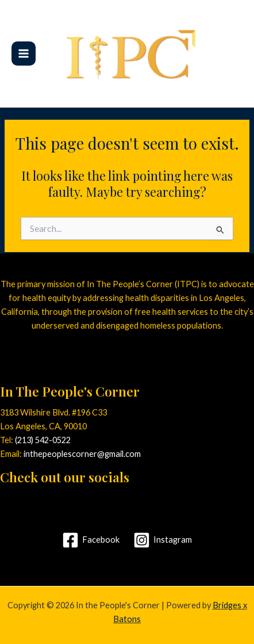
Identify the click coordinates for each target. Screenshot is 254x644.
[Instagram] (162, 540)
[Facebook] (91, 540)
